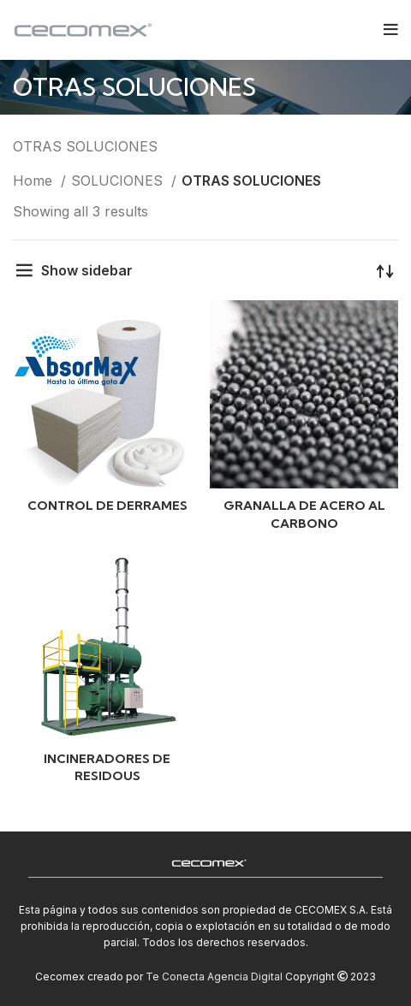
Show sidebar (87, 270)
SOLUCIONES (119, 180)
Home (35, 180)
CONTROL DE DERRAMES (107, 505)
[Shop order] (385, 270)
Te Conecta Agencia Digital (214, 976)
